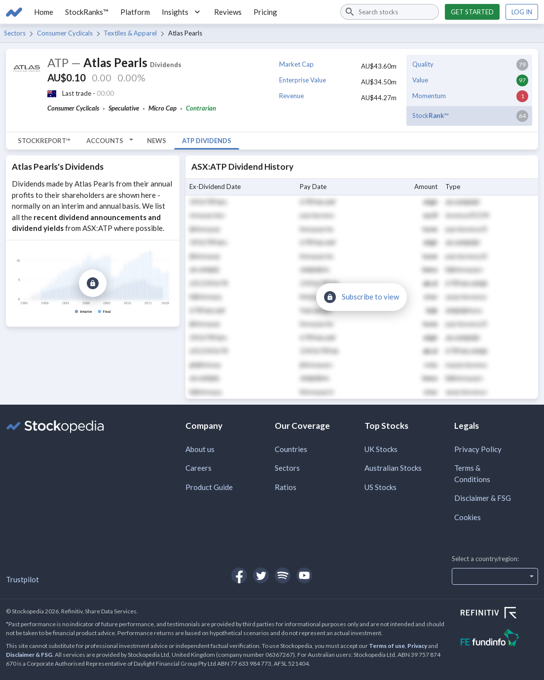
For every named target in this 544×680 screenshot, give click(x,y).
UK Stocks (381, 449)
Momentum (429, 96)
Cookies (467, 517)
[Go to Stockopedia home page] (14, 12)
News (156, 141)
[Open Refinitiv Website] (499, 614)
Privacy (417, 645)
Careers (198, 467)
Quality (423, 64)
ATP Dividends (206, 141)
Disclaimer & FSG (482, 497)
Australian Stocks (393, 467)
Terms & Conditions (472, 473)
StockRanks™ (87, 11)
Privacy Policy (478, 449)
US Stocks (380, 487)
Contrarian (201, 108)
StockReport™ (44, 141)
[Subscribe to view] (93, 283)
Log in (521, 12)
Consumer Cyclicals (65, 33)
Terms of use (387, 645)
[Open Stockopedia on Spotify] (282, 575)
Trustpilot (22, 579)
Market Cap (296, 64)
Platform (135, 11)
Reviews (228, 11)
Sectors (15, 33)
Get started (472, 12)
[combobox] (389, 12)
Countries (291, 449)
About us (200, 449)
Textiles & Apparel (130, 33)
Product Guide (209, 487)
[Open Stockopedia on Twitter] (261, 575)
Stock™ (430, 115)
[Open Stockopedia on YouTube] (304, 575)
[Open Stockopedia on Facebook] (239, 575)
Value (420, 80)
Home (43, 11)
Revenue (291, 96)
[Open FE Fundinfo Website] (499, 639)
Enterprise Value (302, 80)
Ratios (285, 487)
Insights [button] (182, 12)
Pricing (265, 11)
